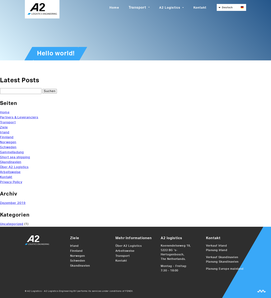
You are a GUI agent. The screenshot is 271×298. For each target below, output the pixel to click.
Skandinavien (10, 162)
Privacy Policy (11, 182)
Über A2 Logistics (14, 167)
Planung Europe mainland (225, 268)
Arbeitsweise (10, 172)
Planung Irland (216, 250)
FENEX (129, 291)
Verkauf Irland (216, 245)
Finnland (7, 137)
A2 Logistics (169, 7)
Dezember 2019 (13, 203)
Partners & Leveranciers (19, 117)
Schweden (8, 147)
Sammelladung (12, 152)
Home (114, 7)
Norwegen (8, 142)
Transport (137, 7)
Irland (4, 132)
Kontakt (199, 7)
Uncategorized (12, 224)
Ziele (4, 127)
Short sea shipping (15, 157)
